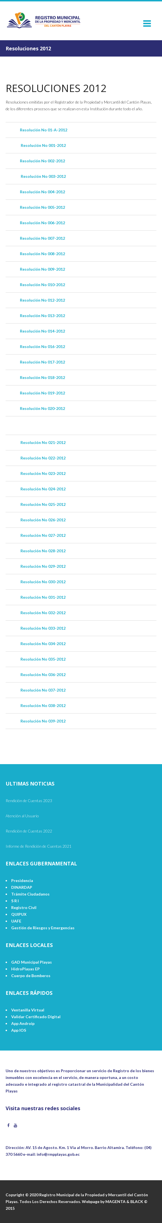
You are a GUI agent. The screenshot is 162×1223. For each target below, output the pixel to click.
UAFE (16, 921)
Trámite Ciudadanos (30, 894)
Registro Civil (23, 907)
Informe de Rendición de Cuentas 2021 (38, 846)
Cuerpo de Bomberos (30, 975)
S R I (15, 900)
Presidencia (22, 880)
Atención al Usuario (22, 815)
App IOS (18, 1030)
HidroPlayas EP (25, 968)
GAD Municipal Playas (31, 962)
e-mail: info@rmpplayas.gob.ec (51, 1154)
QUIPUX (19, 914)
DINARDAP (21, 887)
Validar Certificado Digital (36, 1016)
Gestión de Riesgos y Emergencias (43, 927)
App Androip (22, 1023)
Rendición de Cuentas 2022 (29, 831)
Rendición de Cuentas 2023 (29, 800)
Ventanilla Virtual (27, 1009)
